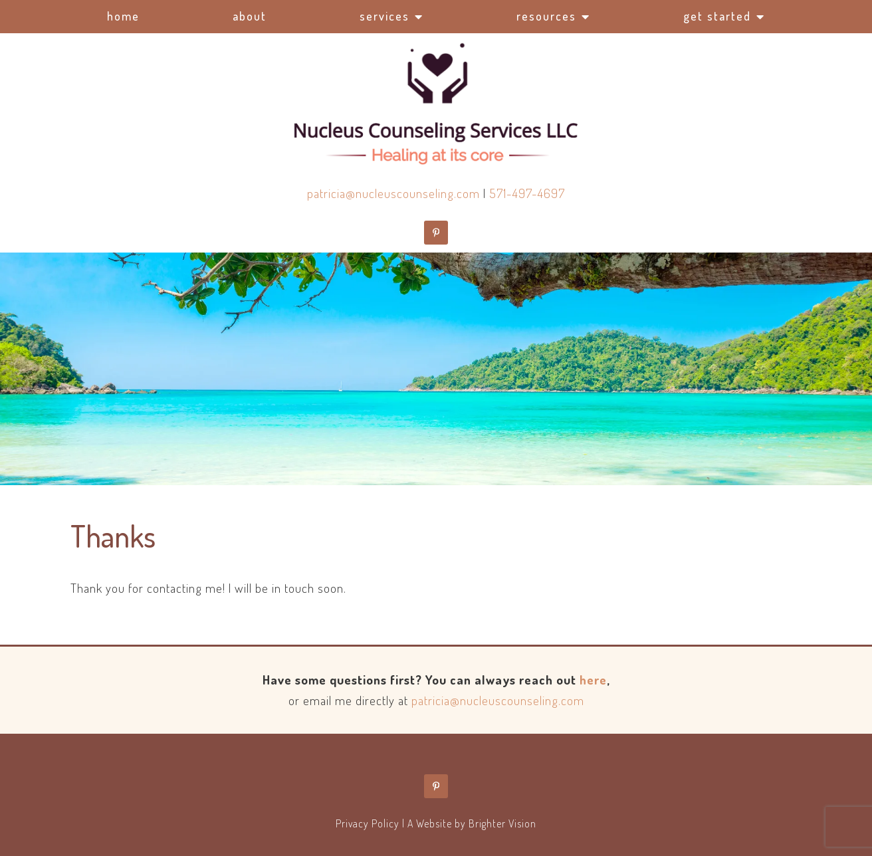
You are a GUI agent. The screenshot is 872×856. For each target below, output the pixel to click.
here (593, 679)
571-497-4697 (527, 193)
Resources (546, 16)
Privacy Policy (367, 823)
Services (384, 16)
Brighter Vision (502, 823)
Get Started (717, 16)
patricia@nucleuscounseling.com (393, 193)
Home (123, 16)
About (250, 16)
